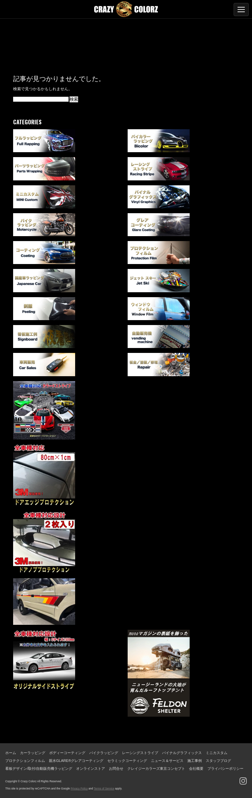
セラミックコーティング (127, 761)
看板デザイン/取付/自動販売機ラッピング (38, 768)
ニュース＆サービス (167, 761)
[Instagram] (243, 781)
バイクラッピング (103, 753)
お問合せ (116, 768)
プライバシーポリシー (225, 768)
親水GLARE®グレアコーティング (76, 761)
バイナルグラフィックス (182, 753)
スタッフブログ (218, 761)
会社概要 (196, 768)
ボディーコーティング (67, 753)
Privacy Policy (79, 788)
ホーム (10, 753)
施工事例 (194, 761)
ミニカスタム (216, 753)
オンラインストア (90, 768)
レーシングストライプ (140, 753)
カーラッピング (32, 753)
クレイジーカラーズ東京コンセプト (156, 768)
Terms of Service (104, 788)
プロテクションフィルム (25, 761)
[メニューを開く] (241, 9)
